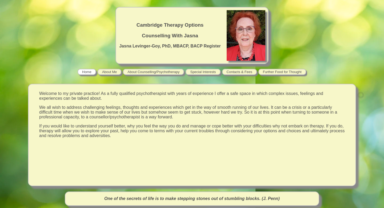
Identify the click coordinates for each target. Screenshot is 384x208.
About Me (109, 72)
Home (86, 72)
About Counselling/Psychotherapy (153, 72)
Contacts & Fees (239, 72)
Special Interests (203, 72)
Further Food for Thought (282, 72)
